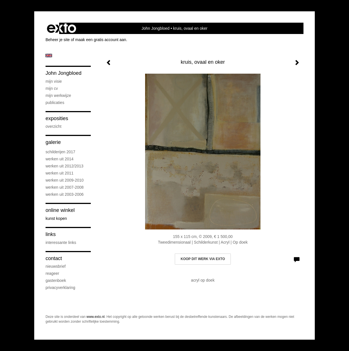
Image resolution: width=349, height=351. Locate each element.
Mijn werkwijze (58, 95)
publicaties (55, 102)
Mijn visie (54, 81)
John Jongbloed (156, 28)
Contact (54, 258)
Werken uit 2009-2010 (65, 180)
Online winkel (60, 210)
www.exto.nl (96, 317)
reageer (52, 273)
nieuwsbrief (56, 266)
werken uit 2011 (60, 173)
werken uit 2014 (60, 159)
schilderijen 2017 (60, 152)
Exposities (57, 118)
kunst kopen (56, 218)
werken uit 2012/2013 (64, 166)
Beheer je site (58, 39)
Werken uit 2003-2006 (65, 194)
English (49, 55)
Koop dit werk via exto (203, 259)
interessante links (61, 242)
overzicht (53, 126)
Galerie (53, 142)
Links (51, 234)
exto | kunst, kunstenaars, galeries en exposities (61, 28)
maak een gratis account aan (100, 39)
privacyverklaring (60, 287)
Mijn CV (52, 88)
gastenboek (56, 280)
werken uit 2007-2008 (65, 187)
